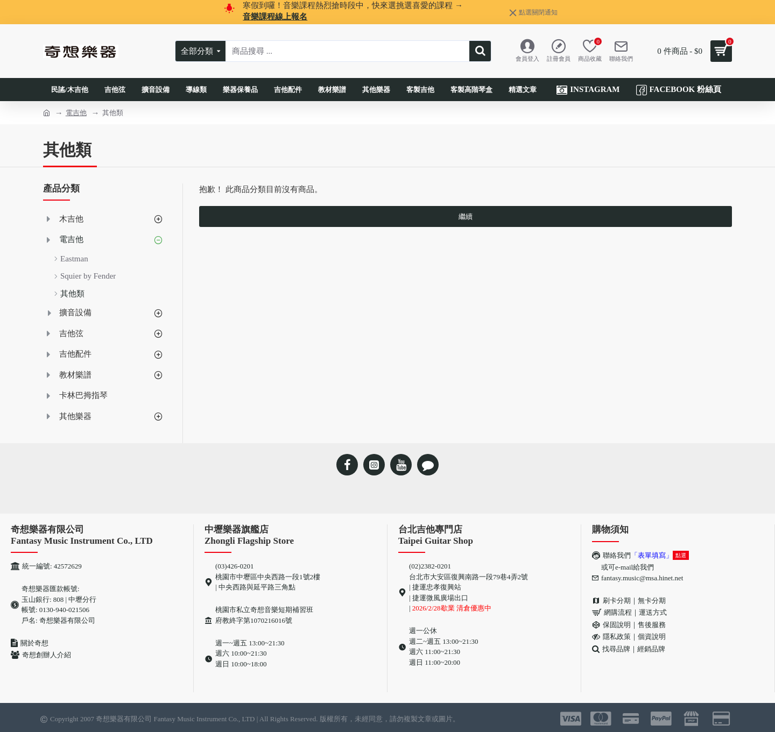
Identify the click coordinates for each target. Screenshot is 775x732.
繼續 (466, 216)
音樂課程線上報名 (275, 16)
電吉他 (76, 113)
